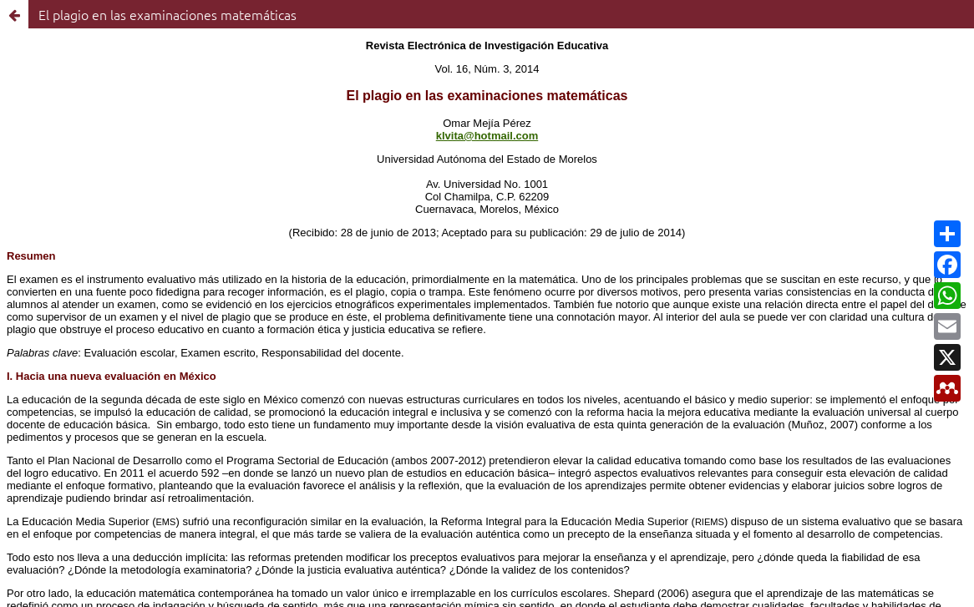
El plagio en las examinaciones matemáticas (167, 14)
